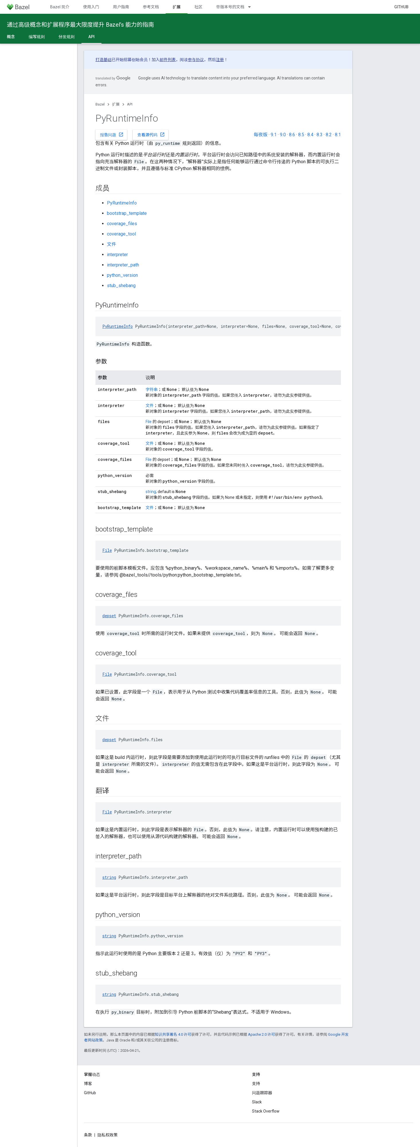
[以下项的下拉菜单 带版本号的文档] (252, 7)
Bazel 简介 (59, 7)
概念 (11, 36)
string (151, 491)
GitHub (401, 7)
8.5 (301, 134)
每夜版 (260, 134)
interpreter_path (123, 265)
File (149, 421)
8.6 (292, 134)
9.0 (283, 134)
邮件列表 (168, 59)
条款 (88, 1135)
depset (109, 615)
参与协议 (196, 59)
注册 (220, 59)
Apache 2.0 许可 (261, 1034)
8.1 (338, 134)
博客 (88, 1083)
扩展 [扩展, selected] (177, 7)
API (129, 104)
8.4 (310, 134)
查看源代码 (151, 134)
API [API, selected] (91, 36)
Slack (257, 1102)
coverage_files (122, 223)
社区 (198, 7)
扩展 (116, 104)
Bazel (100, 104)
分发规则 (66, 36)
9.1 (274, 134)
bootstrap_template (127, 213)
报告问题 (112, 134)
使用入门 (91, 7)
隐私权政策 (107, 1135)
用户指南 (121, 7)
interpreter (117, 254)
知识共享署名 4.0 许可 (173, 1034)
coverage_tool (121, 234)
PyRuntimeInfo (122, 203)
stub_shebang (121, 285)
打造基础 (103, 59)
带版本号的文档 (230, 7)
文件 (111, 244)
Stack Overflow (266, 1111)
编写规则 (37, 36)
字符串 (152, 389)
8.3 (320, 134)
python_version (122, 275)
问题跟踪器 (262, 1092)
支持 (256, 1083)
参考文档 (151, 7)
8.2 (329, 134)
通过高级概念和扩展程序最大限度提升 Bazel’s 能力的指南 (80, 24)
